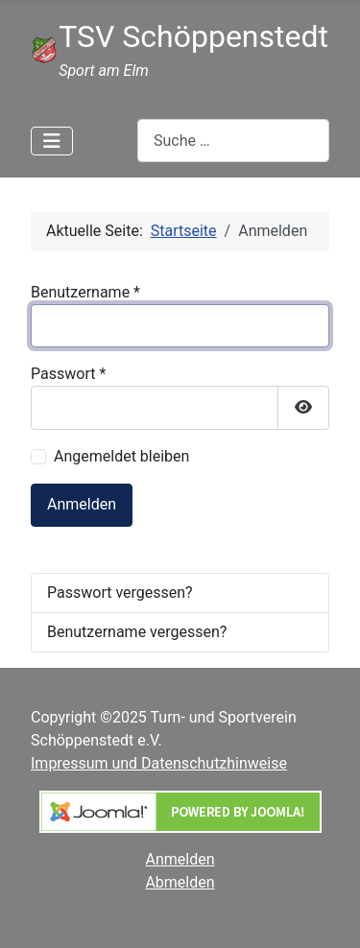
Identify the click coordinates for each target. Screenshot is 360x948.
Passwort (68, 374)
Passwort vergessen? (120, 592)
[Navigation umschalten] (52, 141)
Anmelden (81, 504)
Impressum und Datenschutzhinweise (159, 763)
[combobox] (233, 140)
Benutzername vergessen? (137, 632)
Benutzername (85, 292)
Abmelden (179, 882)
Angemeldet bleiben (121, 456)
